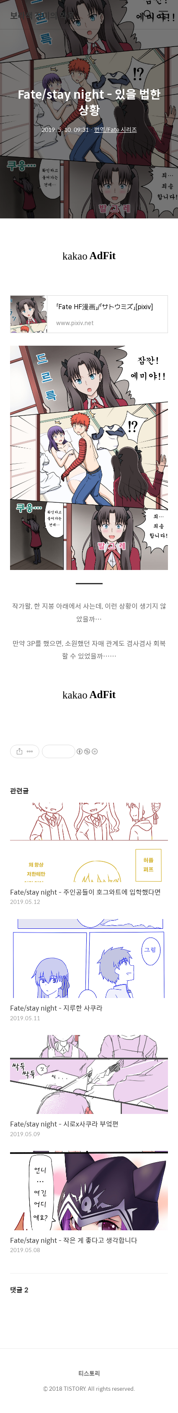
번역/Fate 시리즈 (115, 129)
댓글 (19, 1289)
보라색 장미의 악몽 (42, 15)
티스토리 (89, 1373)
